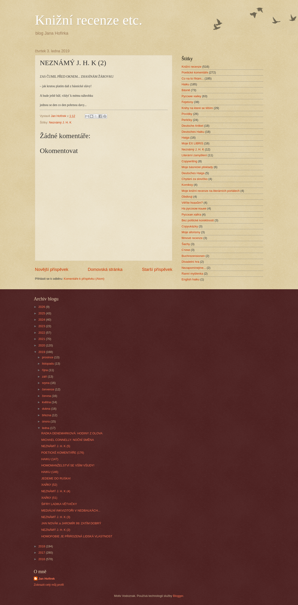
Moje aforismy (191, 232)
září (45, 376)
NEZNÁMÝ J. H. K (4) (55, 491)
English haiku (191, 279)
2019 (42, 352)
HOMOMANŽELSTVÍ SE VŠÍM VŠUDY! (67, 465)
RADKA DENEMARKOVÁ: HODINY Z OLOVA (71, 433)
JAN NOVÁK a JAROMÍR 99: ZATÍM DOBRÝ (71, 523)
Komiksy (187, 184)
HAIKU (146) (49, 472)
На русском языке (194, 208)
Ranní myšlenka (192, 273)
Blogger (178, 596)
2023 (42, 326)
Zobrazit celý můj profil (49, 584)
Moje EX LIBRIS (192, 143)
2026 (42, 307)
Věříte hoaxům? (192, 202)
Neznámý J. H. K (60, 122)
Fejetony (187, 102)
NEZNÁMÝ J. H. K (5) (55, 446)
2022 (42, 332)
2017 (42, 552)
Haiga (186, 137)
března (47, 415)
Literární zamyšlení (194, 155)
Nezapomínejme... (194, 267)
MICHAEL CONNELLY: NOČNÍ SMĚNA (67, 440)
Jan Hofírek (46, 578)
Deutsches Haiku (193, 131)
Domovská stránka (105, 269)
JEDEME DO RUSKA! (56, 478)
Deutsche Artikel (192, 125)
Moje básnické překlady (197, 167)
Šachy (186, 244)
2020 (42, 345)
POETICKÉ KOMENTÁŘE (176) (62, 452)
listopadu (48, 363)
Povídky (187, 114)
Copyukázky (190, 226)
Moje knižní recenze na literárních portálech (211, 191)
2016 (42, 559)
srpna (46, 383)
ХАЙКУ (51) (49, 497)
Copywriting (189, 161)
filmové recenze (192, 238)
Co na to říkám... (193, 78)
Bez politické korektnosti (198, 220)
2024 (42, 319)
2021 (42, 339)
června (47, 396)
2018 (42, 546)
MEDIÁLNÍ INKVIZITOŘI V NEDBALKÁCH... (70, 510)
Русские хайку (191, 96)
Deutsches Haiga (193, 173)
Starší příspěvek (157, 269)
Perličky (187, 120)
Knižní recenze (191, 66)
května (47, 402)
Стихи (186, 250)
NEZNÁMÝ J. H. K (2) (55, 530)
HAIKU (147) (49, 459)
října (45, 370)
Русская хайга (191, 214)
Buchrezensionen (193, 256)
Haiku (185, 84)
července (48, 389)
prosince (48, 357)
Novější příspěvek (51, 269)
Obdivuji (187, 196)
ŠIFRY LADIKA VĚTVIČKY (59, 504)
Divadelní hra (190, 261)
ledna (46, 428)
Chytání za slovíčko (195, 179)
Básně (186, 90)
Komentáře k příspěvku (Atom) (84, 278)
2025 (42, 313)
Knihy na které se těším (197, 108)
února (46, 421)
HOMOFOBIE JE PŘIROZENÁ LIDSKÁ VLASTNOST (76, 536)
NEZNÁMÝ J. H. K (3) (55, 517)
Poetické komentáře (195, 72)
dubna (46, 408)
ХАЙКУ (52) (49, 484)
